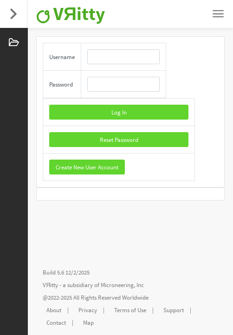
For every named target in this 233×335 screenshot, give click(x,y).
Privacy (87, 310)
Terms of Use (130, 310)
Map (88, 323)
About (53, 310)
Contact (56, 323)
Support (173, 310)
